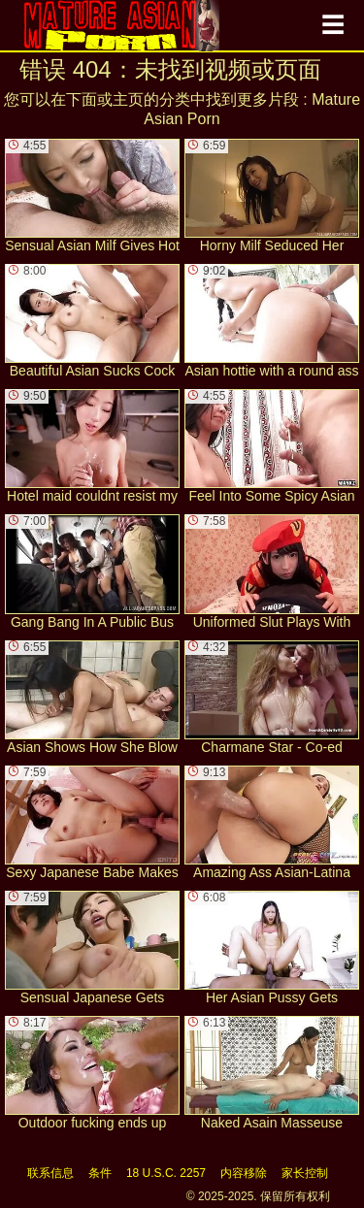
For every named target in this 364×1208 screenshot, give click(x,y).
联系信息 (50, 1173)
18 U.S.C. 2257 (166, 1173)
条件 (100, 1173)
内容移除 (243, 1173)
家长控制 (304, 1173)
